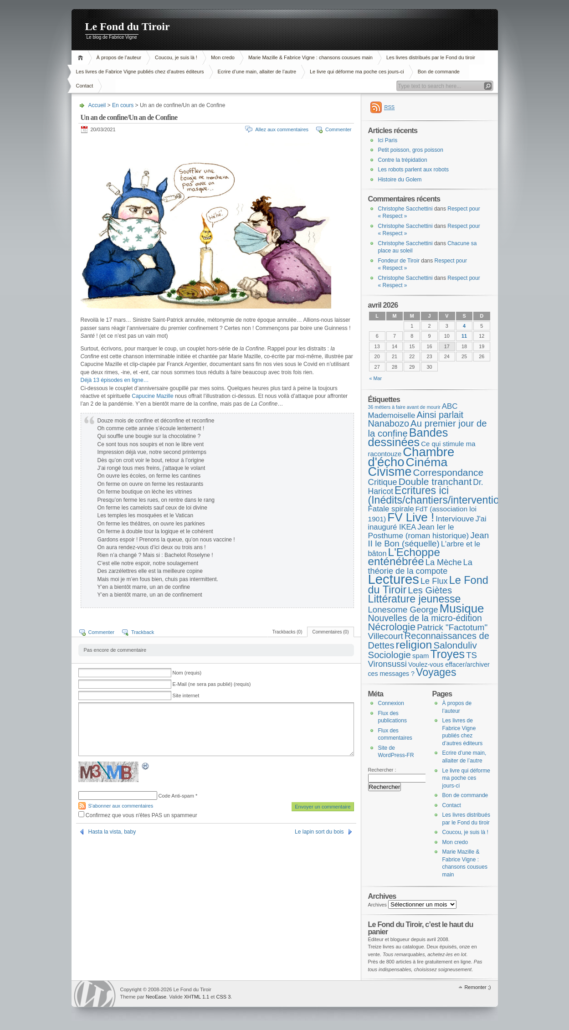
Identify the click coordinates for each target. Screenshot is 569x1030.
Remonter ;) (477, 987)
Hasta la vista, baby (112, 832)
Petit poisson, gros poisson (410, 150)
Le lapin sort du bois (319, 832)
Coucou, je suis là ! (176, 57)
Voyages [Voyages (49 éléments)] (436, 672)
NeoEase (156, 996)
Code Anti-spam (176, 795)
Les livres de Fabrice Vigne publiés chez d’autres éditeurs (140, 71)
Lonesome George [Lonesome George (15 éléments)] (403, 609)
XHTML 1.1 (196, 996)
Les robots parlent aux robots (413, 169)
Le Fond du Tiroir (127, 26)
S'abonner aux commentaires (121, 806)
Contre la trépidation (402, 160)
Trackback (142, 632)
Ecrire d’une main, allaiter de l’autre (257, 71)
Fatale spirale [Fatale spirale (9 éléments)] (391, 509)
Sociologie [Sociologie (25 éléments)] (389, 654)
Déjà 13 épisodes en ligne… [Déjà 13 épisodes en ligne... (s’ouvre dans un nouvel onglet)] (115, 380)
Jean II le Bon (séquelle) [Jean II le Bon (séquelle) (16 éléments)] (428, 539)
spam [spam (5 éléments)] (420, 655)
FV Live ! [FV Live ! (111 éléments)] (410, 517)
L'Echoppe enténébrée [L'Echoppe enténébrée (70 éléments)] (404, 557)
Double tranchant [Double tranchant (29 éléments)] (435, 481)
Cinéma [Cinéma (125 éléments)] (427, 462)
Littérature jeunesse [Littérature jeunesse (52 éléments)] (414, 599)
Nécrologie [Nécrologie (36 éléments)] (392, 627)
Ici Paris (388, 140)
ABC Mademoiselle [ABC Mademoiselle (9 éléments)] (413, 411)
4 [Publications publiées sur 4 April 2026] (464, 326)
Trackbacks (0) (287, 631)
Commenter (338, 129)
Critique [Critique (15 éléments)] (382, 482)
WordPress (95, 994)
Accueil (82, 58)
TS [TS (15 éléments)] (471, 655)
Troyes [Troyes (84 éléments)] (447, 654)
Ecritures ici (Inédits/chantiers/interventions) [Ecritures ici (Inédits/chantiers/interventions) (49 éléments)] (441, 495)
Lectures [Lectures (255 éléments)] (394, 579)
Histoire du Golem (400, 179)
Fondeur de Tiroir (399, 261)
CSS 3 (223, 996)
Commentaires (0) (330, 631)
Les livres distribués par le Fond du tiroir (430, 57)
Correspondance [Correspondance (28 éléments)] (448, 472)
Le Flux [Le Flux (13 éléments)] (434, 581)
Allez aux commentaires (281, 129)
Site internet (186, 695)
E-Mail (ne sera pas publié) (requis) (212, 684)
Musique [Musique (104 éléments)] (462, 608)
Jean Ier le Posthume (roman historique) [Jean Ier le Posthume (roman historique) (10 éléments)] (418, 531)
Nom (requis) (187, 672)
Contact (84, 85)
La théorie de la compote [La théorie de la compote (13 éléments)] (420, 567)
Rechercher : (382, 769)
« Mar (375, 378)
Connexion (391, 703)
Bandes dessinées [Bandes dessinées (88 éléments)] (408, 437)
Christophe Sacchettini (405, 209)
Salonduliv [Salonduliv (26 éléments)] (455, 645)
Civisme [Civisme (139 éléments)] (390, 472)
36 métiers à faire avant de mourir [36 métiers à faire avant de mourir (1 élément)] (404, 407)
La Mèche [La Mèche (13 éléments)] (443, 562)
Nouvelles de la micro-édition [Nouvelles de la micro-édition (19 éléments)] (425, 618)
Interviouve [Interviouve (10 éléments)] (455, 518)
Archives (377, 904)
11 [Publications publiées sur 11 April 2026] (464, 336)
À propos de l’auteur (119, 57)
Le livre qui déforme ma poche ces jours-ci (357, 71)
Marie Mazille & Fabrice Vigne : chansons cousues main (310, 57)
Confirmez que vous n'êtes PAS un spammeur (137, 815)
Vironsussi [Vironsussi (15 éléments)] (387, 664)
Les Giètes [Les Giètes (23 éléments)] (430, 590)
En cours (122, 105)
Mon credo (223, 57)
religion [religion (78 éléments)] (413, 645)
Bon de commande (439, 71)
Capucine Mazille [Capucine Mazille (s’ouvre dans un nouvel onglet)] (152, 396)
